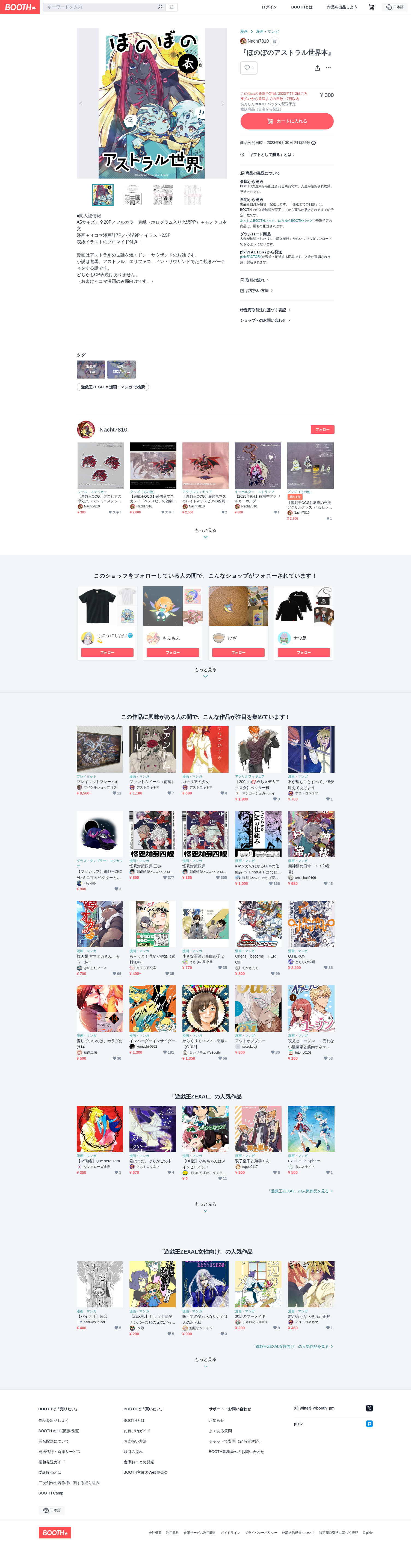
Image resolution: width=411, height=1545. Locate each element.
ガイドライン (230, 1532)
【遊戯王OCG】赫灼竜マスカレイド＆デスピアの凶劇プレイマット (152, 498)
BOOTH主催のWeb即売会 (146, 1472)
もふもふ (171, 638)
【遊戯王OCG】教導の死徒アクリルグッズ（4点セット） (309, 505)
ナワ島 (300, 638)
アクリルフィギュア (197, 492)
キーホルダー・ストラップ (254, 492)
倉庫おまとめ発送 (139, 1462)
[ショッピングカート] (372, 7)
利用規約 (172, 1532)
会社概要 (155, 1532)
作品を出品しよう (342, 7)
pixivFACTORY (251, 257)
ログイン (269, 7)
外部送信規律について (298, 1532)
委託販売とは (50, 1472)
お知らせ (216, 1420)
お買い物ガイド (137, 1431)
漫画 (244, 31)
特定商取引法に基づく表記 (263, 310)
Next (222, 103)
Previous (81, 103)
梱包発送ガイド (52, 1462)
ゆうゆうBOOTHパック (295, 221)
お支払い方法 (257, 290)
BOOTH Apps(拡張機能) (59, 1431)
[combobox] (104, 7)
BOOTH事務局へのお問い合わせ (237, 1451)
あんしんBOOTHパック (257, 221)
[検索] (160, 7)
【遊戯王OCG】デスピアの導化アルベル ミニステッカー (100, 498)
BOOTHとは (302, 7)
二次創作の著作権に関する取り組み (69, 1483)
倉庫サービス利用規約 (200, 1532)
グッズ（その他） (143, 492)
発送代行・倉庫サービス (60, 1451)
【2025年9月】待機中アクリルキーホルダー (257, 498)
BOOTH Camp (51, 1493)
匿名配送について (54, 1441)
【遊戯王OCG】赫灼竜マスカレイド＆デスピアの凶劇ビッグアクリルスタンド (204, 498)
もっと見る (205, 674)
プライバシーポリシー (261, 1532)
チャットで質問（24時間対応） (236, 1441)
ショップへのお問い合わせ (263, 320)
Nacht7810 (114, 429)
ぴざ (232, 638)
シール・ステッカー (92, 492)
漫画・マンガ (267, 31)
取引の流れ (255, 280)
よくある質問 (220, 1431)
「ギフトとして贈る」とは (268, 154)
